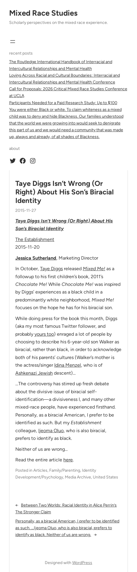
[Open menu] (12, 41)
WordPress (82, 562)
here (68, 460)
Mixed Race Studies (43, 13)
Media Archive (78, 477)
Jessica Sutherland (35, 258)
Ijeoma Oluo (51, 430)
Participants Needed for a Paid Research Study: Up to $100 (63, 102)
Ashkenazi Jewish (34, 373)
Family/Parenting (64, 470)
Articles (40, 470)
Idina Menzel (67, 365)
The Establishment (34, 239)
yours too (44, 334)
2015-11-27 (25, 210)
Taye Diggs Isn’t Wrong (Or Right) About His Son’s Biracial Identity (64, 192)
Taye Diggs (51, 268)
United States (105, 477)
